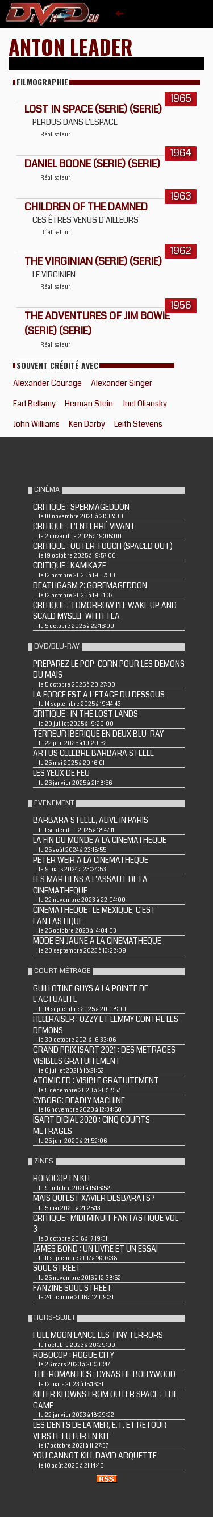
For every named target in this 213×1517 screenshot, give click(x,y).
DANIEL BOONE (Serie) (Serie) (92, 163)
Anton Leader (71, 46)
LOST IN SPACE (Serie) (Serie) (93, 109)
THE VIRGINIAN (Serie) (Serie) (93, 261)
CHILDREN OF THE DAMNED (86, 207)
